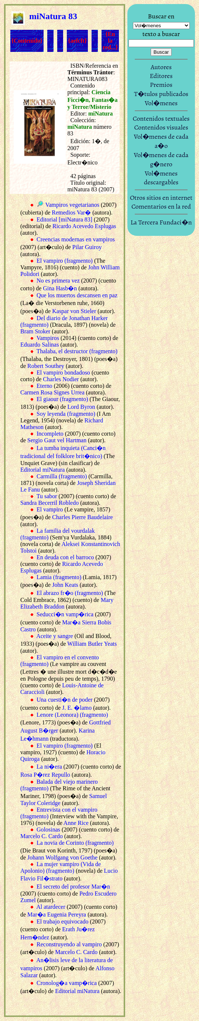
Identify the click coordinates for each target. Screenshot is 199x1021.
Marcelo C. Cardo (41, 836)
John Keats (65, 585)
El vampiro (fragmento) (65, 261)
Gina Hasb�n (60, 288)
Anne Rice (76, 823)
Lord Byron (81, 407)
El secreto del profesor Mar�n (73, 886)
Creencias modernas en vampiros (76, 239)
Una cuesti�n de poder (65, 699)
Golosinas (48, 829)
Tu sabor (47, 496)
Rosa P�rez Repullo (45, 775)
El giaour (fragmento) (62, 399)
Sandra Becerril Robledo (49, 503)
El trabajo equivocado (62, 921)
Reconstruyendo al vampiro (69, 944)
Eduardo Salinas (39, 344)
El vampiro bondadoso (63, 372)
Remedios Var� (71, 212)
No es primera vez (58, 280)
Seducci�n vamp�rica (65, 614)
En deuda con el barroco (65, 557)
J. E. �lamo (77, 708)
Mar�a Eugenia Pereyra (56, 914)
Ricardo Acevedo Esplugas (84, 226)
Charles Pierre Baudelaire (82, 517)
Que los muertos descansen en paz (77, 295)
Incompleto (50, 433)
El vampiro (50, 509)
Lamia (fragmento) (59, 577)
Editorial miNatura (42, 470)
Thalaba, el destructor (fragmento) (77, 351)
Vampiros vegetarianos (72, 205)
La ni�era (49, 766)
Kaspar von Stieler (74, 311)
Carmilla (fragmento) (62, 476)
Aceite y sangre (54, 636)
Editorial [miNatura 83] (64, 219)
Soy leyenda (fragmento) (66, 414)
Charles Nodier (61, 379)
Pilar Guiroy (87, 247)
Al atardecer (50, 907)
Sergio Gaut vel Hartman (56, 440)
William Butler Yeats (92, 644)
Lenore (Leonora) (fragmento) (72, 715)
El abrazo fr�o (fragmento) (70, 593)
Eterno (44, 386)
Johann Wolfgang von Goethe (62, 857)
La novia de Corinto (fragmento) (75, 843)
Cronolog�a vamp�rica (67, 983)
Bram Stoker (35, 331)
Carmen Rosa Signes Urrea (52, 392)
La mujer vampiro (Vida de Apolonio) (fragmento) (60, 867)
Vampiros (48, 338)
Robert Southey (45, 366)
